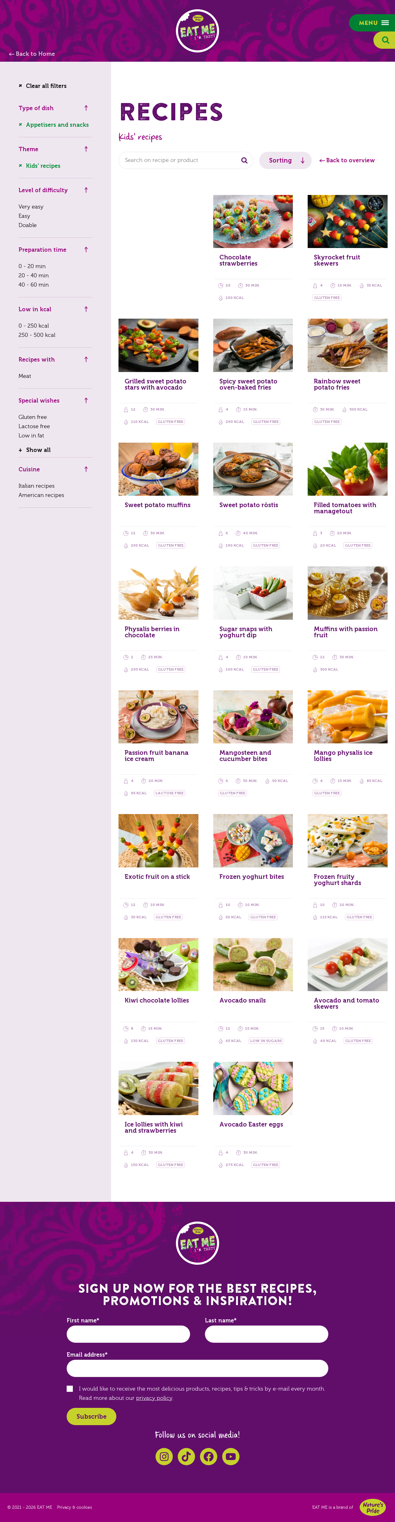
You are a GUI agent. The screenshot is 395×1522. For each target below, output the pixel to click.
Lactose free (34, 426)
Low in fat (31, 435)
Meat (25, 376)
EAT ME (197, 30)
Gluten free (33, 417)
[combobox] (185, 160)
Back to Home (35, 54)
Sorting (280, 160)
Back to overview (350, 160)
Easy (24, 216)
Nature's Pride (373, 1507)
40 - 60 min (34, 285)
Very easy (31, 207)
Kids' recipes (43, 166)
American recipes (41, 495)
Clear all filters (46, 86)
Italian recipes (37, 486)
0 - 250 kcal (34, 326)
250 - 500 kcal (37, 335)
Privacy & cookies (74, 1507)
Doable (28, 225)
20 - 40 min (34, 275)
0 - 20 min (32, 266)
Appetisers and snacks (57, 125)
